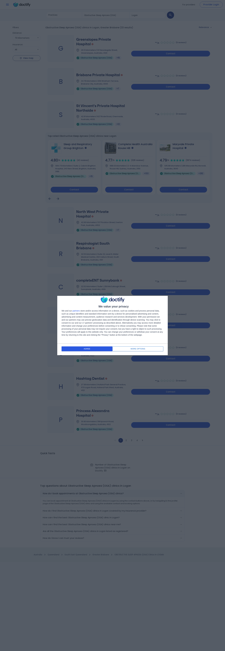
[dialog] (112, 325)
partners (76, 311)
